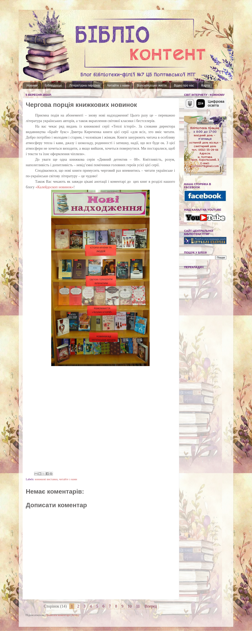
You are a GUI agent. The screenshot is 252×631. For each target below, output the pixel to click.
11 (138, 606)
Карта (205, 85)
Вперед (151, 606)
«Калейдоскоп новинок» (54, 187)
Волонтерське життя (152, 85)
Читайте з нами (118, 85)
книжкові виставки (46, 479)
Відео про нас (184, 85)
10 (130, 606)
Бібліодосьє (53, 85)
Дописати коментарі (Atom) (62, 615)
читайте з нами (68, 479)
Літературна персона (84, 85)
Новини (32, 85)
